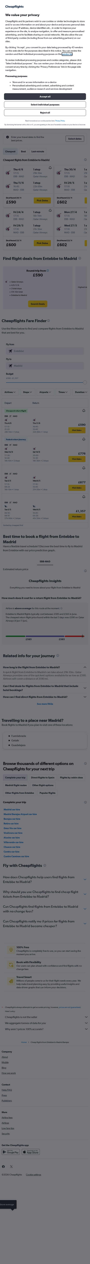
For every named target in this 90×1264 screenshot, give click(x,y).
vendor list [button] (67, 54)
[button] (45, 96)
